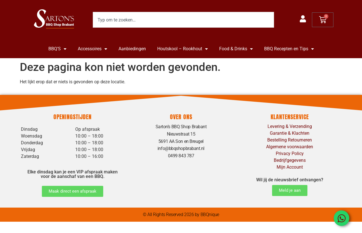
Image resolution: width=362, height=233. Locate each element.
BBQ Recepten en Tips (289, 49)
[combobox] (183, 20)
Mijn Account (290, 167)
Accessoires (92, 49)
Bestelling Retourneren (289, 140)
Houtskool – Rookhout (182, 49)
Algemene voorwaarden (289, 146)
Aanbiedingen (132, 48)
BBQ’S (57, 49)
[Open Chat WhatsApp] (341, 218)
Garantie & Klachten (289, 133)
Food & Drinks (236, 49)
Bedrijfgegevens (290, 160)
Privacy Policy (290, 153)
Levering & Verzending (290, 126)
